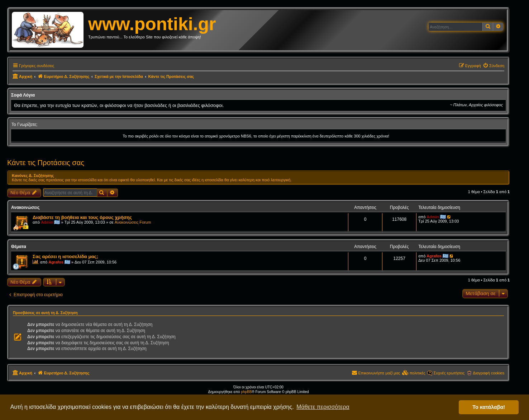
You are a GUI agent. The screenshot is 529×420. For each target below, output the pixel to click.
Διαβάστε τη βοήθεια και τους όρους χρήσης (82, 217)
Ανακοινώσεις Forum (133, 222)
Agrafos (55, 262)
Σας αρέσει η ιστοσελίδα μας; (65, 256)
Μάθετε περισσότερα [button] (322, 407)
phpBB (246, 392)
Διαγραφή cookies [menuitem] (488, 373)
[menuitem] (493, 65)
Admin (47, 222)
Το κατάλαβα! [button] (488, 407)
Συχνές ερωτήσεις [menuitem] (448, 373)
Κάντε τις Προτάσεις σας (45, 163)
